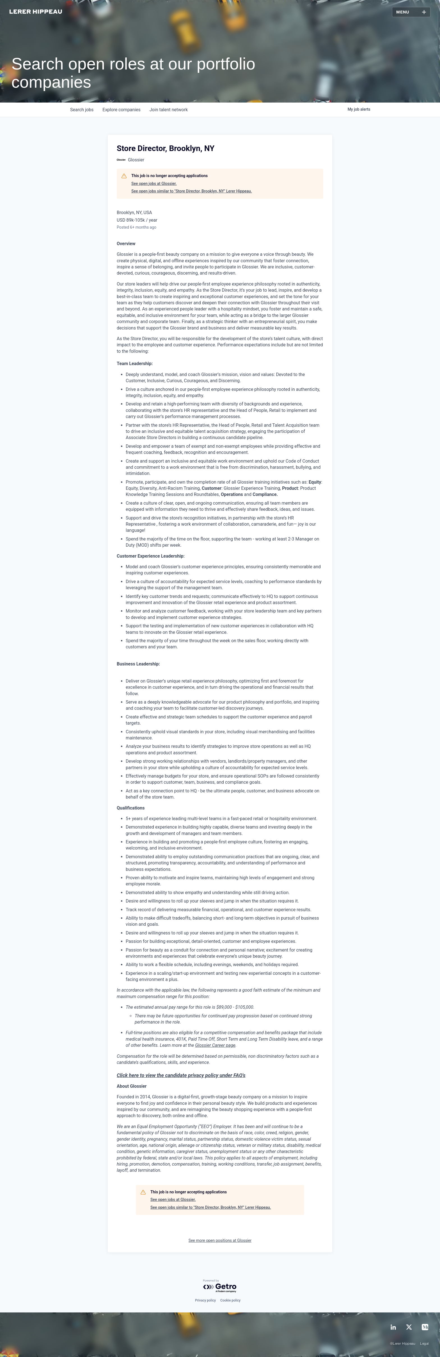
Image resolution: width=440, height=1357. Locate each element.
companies (121, 109)
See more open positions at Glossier (220, 1240)
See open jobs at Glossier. (154, 183)
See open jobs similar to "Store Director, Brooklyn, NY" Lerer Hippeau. (191, 191)
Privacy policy (205, 1300)
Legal (424, 1343)
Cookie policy (230, 1300)
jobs (81, 109)
